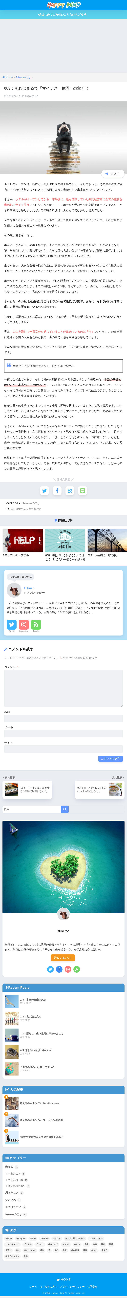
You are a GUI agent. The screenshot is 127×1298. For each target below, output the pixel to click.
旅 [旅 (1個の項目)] (49, 1252)
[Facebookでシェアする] (57, 490)
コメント (11, 667)
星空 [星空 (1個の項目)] (65, 1252)
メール (8, 727)
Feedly (36, 631)
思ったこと (15, 1194)
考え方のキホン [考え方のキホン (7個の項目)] (12, 1258)
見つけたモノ (16, 1208)
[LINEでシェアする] (83, 490)
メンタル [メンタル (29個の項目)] (66, 1246)
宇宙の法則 (16, 1175)
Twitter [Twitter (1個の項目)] (33, 1240)
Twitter (12, 631)
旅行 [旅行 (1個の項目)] (56, 1252)
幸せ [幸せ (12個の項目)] (18, 1252)
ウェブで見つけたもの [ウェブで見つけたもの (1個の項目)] (75, 1240)
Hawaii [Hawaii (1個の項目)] (8, 1240)
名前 (7, 712)
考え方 (12, 1168)
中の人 (22, 509)
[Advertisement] (63, 48)
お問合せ (92, 1288)
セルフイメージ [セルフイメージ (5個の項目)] (12, 1246)
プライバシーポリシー (72, 1288)
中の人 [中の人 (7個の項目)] (77, 1246)
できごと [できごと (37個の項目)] (57, 1240)
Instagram (23, 631)
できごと (36, 509)
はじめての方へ (48, 1288)
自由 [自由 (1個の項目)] (26, 1258)
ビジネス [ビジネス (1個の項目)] (28, 1246)
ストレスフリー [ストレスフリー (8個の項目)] (96, 1240)
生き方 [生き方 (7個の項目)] (94, 1252)
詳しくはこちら (63, 958)
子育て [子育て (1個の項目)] (8, 1252)
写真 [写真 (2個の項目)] (103, 1246)
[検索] (65, 809)
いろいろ (13, 1201)
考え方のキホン (19, 1187)
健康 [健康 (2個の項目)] (95, 1246)
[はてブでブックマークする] (70, 490)
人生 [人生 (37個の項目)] (86, 1246)
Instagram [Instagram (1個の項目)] (20, 1240)
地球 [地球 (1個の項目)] (111, 1246)
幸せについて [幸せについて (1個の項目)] (30, 1252)
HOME (64, 1281)
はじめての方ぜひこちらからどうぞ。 (63, 14)
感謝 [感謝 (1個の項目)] (42, 1252)
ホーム (33, 1288)
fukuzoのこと (31, 503)
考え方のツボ (18, 1181)
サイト (8, 743)
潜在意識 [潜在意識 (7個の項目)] (75, 1252)
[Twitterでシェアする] (43, 490)
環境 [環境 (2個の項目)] (85, 1252)
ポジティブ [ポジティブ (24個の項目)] (53, 1246)
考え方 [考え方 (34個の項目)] (104, 1252)
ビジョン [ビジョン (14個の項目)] (40, 1246)
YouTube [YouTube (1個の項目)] (44, 1240)
